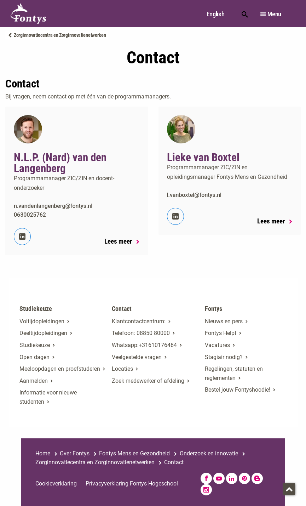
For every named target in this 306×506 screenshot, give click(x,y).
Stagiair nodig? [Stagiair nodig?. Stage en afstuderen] (224, 357)
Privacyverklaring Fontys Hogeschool (132, 483)
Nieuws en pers (224, 321)
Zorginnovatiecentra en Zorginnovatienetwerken (60, 35)
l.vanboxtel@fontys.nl (194, 195)
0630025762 (30, 214)
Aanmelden (33, 380)
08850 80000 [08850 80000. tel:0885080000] (153, 333)
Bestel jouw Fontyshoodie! (237, 389)
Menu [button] (274, 14)
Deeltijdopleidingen (43, 333)
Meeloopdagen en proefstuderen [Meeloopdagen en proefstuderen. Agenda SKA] (59, 368)
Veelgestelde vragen (137, 357)
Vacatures (217, 345)
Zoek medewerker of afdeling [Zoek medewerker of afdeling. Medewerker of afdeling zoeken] (148, 380)
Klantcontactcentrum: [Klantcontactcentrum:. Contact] (139, 321)
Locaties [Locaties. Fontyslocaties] (122, 368)
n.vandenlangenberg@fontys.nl (53, 206)
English (216, 14)
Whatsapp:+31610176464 (144, 345)
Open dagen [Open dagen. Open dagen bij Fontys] (34, 357)
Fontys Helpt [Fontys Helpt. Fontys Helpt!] (220, 333)
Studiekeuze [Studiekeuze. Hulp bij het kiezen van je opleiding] (34, 345)
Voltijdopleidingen (41, 321)
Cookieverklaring (56, 483)
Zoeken (245, 13)
